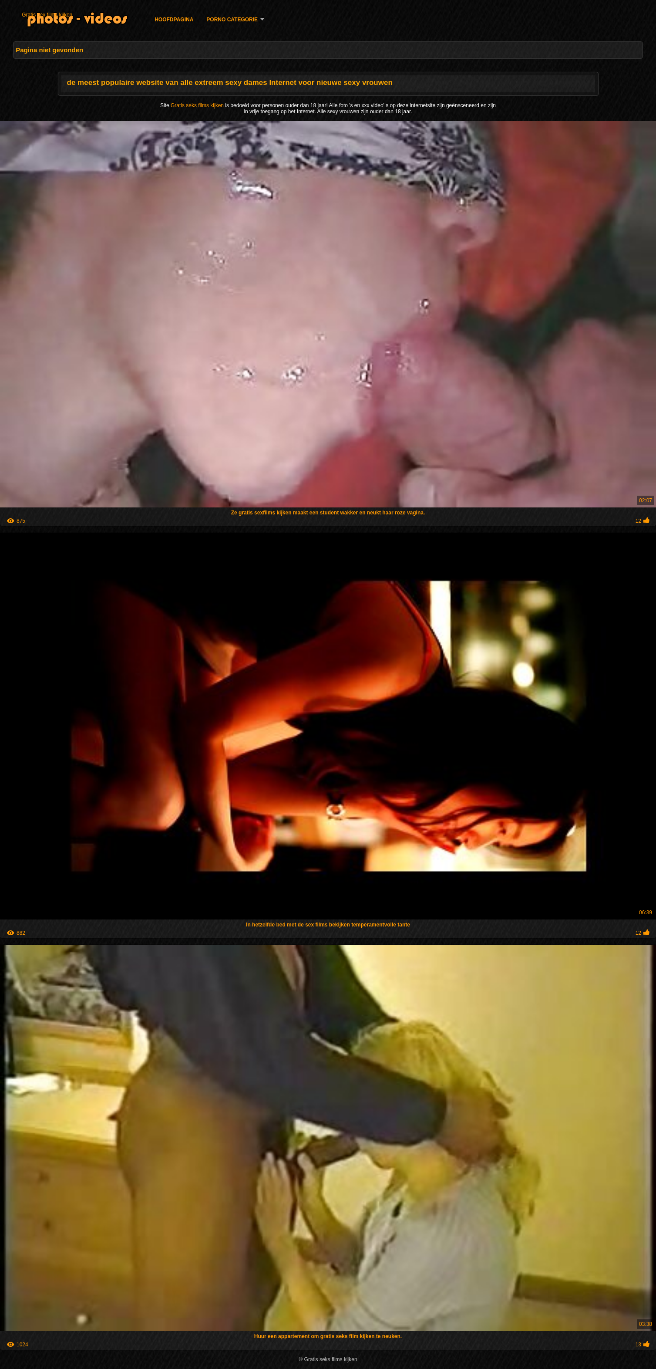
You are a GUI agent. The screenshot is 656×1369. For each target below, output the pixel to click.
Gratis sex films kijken (47, 15)
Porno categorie (232, 20)
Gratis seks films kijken (198, 105)
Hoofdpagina (174, 20)
